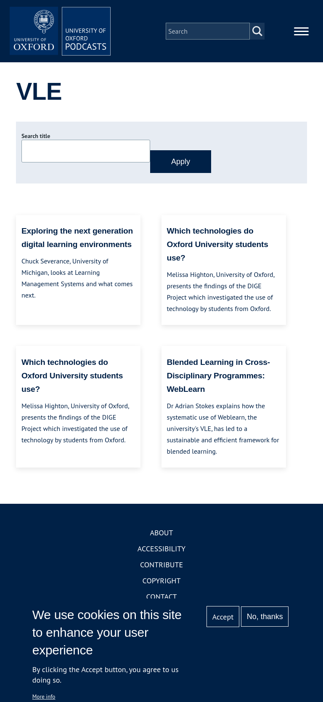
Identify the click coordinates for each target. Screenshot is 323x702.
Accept (223, 617)
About (161, 532)
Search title (35, 136)
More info (44, 696)
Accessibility (161, 548)
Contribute (161, 564)
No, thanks (265, 616)
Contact (161, 596)
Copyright (162, 580)
